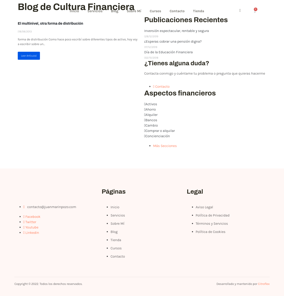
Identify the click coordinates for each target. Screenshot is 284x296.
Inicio (74, 11)
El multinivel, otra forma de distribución (50, 23)
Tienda (201, 11)
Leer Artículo (29, 55)
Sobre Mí (135, 11)
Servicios (95, 11)
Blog (116, 11)
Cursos (157, 11)
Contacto (179, 11)
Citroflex (264, 284)
